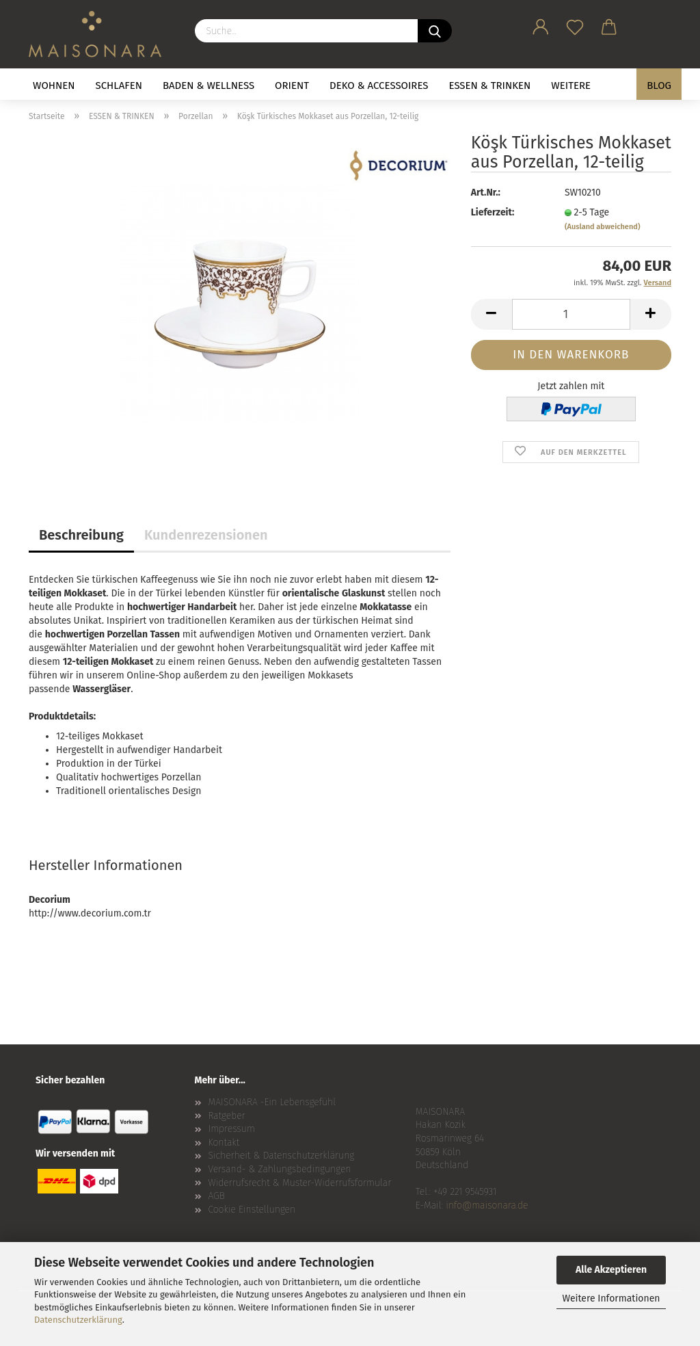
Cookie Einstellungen (252, 1209)
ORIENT (292, 85)
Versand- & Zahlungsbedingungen (279, 1169)
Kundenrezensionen (206, 535)
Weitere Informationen (611, 1298)
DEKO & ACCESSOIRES (379, 85)
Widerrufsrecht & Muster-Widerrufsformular (300, 1183)
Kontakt (224, 1142)
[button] (541, 24)
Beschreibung (81, 535)
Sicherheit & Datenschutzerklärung (281, 1155)
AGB (216, 1196)
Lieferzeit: (493, 212)
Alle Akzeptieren (611, 1270)
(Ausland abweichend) (603, 226)
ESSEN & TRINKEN (490, 85)
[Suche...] (435, 30)
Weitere (571, 85)
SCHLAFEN (119, 85)
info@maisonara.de (487, 1205)
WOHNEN (54, 85)
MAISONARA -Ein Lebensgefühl (272, 1102)
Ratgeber (226, 1116)
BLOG (659, 85)
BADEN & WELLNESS (208, 85)
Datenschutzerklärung (78, 1320)
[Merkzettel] (575, 24)
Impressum (231, 1129)
